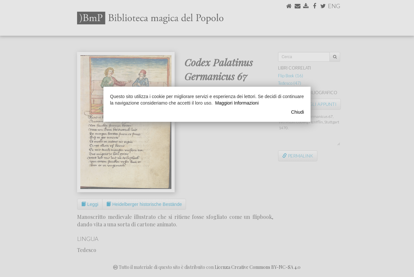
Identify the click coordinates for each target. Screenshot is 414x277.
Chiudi (297, 112)
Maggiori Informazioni (237, 103)
